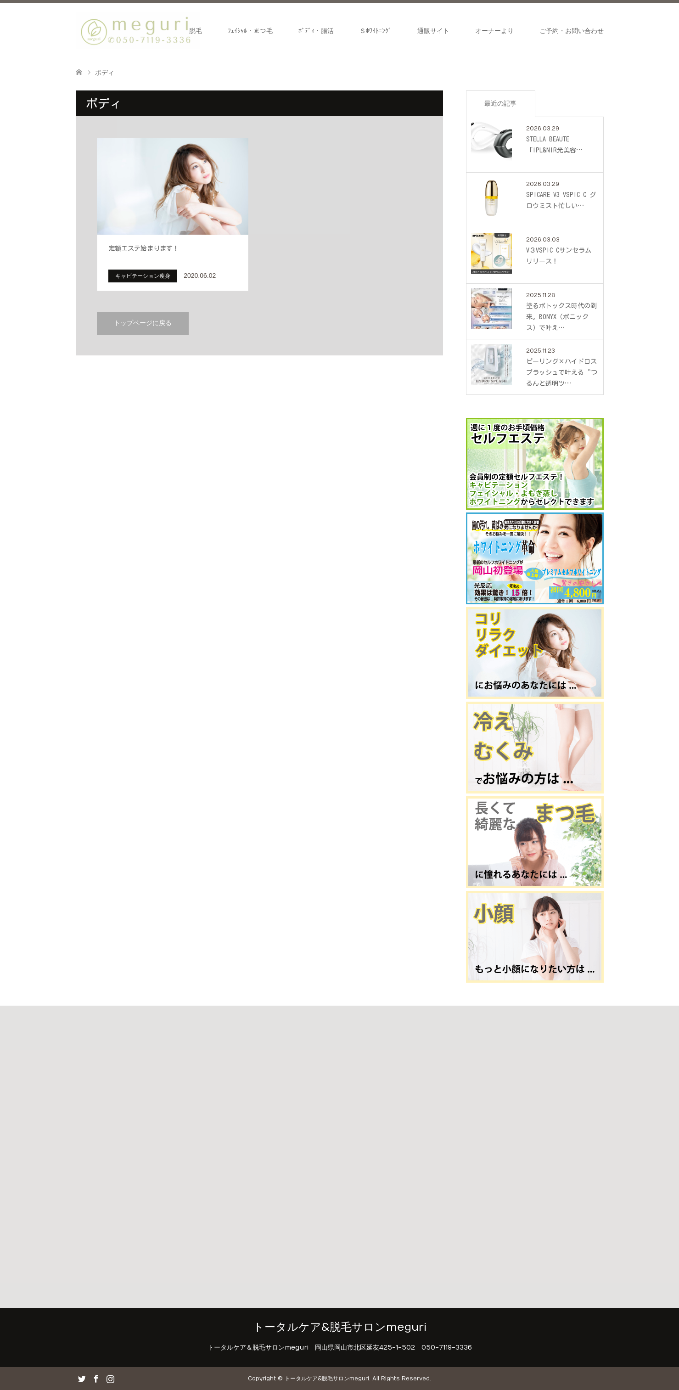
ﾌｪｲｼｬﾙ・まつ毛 (250, 30)
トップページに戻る (143, 323)
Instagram (110, 1378)
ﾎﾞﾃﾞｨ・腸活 (316, 30)
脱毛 (195, 30)
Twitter (81, 1378)
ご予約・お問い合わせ (571, 30)
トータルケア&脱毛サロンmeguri (339, 1327)
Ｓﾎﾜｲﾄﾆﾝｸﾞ (375, 30)
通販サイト (433, 30)
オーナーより (494, 30)
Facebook (95, 1378)
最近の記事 (500, 103)
